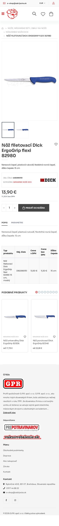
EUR (41, 3)
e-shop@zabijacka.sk (17, 3)
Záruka (6, 466)
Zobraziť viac (9, 413)
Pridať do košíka (35, 208)
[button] (36, 14)
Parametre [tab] (17, 223)
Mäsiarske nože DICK (17, 32)
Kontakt (6, 472)
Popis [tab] (5, 223)
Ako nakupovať (10, 461)
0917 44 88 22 (12, 488)
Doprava (7, 456)
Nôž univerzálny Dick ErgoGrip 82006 (13, 342)
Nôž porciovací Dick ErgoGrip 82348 (43, 342)
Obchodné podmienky (13, 450)
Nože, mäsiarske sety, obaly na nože (27, 28)
